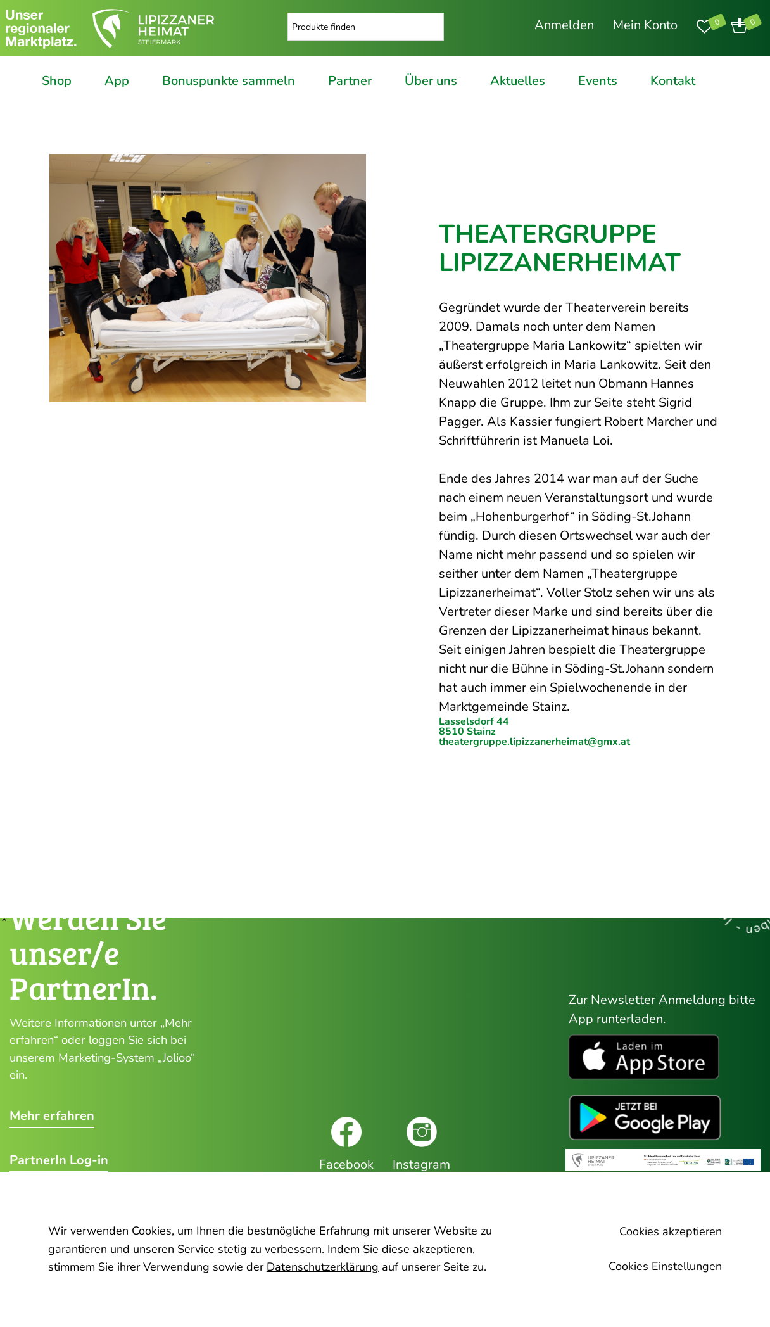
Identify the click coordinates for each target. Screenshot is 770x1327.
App (116, 81)
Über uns (431, 81)
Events (597, 81)
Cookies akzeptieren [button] (670, 1231)
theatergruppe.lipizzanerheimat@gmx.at (534, 742)
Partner (350, 81)
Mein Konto (645, 25)
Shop (57, 81)
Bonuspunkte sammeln (228, 81)
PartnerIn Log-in (58, 1160)
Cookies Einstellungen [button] (665, 1266)
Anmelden (564, 25)
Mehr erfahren (51, 1116)
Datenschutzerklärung (323, 1266)
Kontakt (672, 81)
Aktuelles (517, 81)
